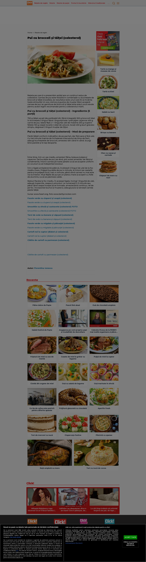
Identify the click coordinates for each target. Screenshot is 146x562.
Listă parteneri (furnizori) (73, 543)
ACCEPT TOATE (130, 537)
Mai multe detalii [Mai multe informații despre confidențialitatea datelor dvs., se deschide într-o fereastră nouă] (15, 537)
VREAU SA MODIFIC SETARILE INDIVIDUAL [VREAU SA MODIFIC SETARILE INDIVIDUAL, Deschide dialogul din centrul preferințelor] (130, 543)
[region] (73, 543)
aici (17, 550)
